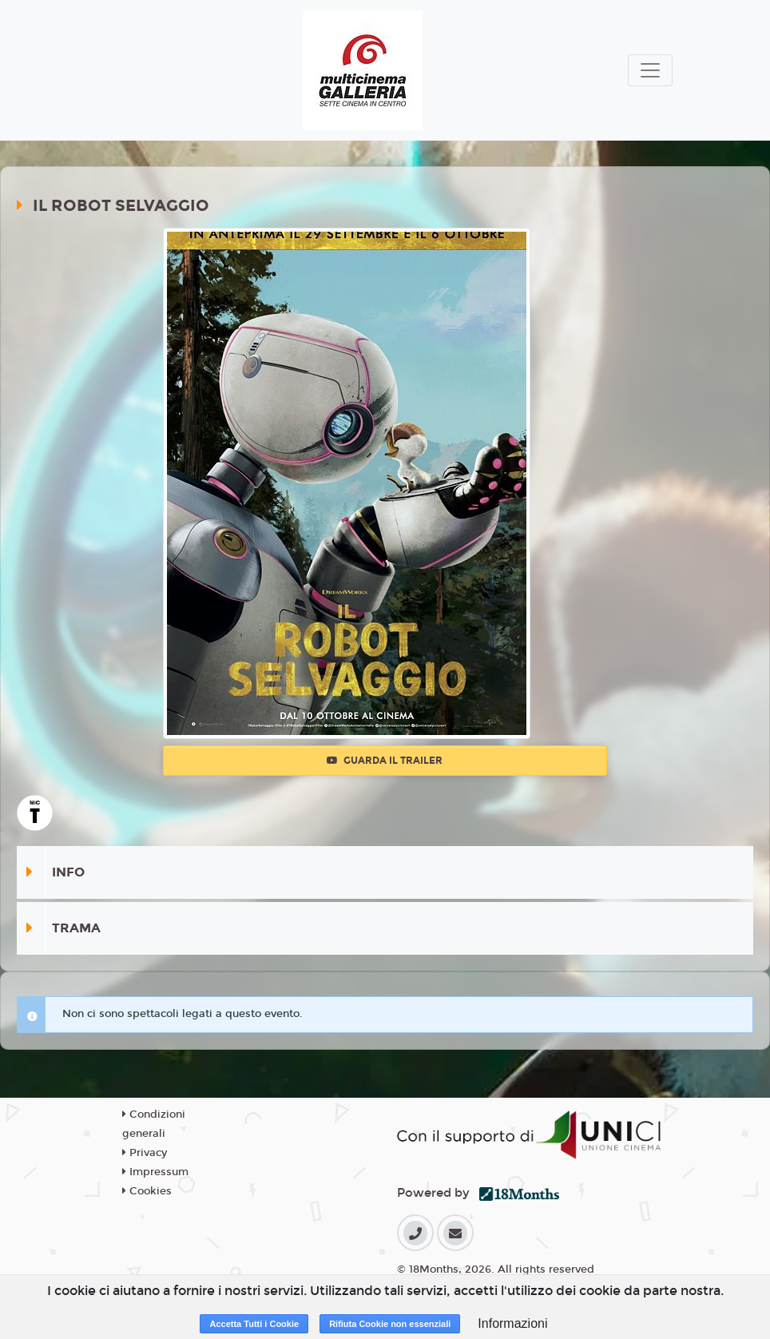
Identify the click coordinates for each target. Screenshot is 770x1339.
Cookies (147, 1191)
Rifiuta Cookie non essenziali (389, 1324)
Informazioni (512, 1323)
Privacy (144, 1152)
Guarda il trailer (385, 760)
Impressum (155, 1172)
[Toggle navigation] (650, 70)
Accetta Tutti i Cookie (254, 1324)
